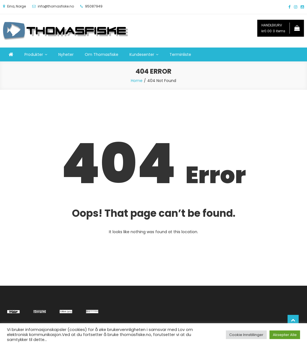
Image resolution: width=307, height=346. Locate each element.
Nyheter (66, 54)
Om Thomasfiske (101, 54)
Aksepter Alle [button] (285, 334)
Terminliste (180, 54)
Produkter (33, 54)
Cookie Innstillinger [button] (246, 334)
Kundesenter (141, 54)
